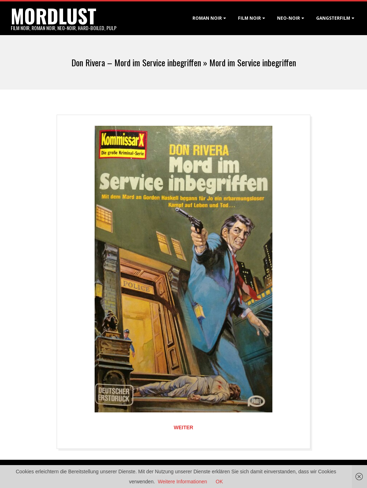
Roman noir (207, 18)
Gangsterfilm (333, 18)
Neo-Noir (288, 18)
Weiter (183, 427)
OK (219, 481)
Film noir (249, 18)
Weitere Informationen (182, 481)
